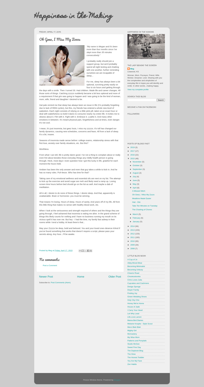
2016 (132, 155)
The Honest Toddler (135, 357)
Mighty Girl (132, 330)
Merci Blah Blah (134, 327)
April (135, 188)
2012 (132, 234)
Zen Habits (132, 364)
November (137, 162)
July (135, 177)
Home (80, 276)
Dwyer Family (133, 290)
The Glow (131, 354)
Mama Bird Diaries (135, 320)
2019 (132, 147)
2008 (132, 248)
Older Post (114, 276)
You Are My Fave (134, 361)
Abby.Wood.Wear (134, 263)
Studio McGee (133, 344)
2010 (132, 241)
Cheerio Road (133, 273)
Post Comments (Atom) (61, 282)
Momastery (132, 334)
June (135, 180)
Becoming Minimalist (136, 266)
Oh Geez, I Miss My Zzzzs (143, 195)
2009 (132, 245)
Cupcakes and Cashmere (138, 283)
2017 (132, 151)
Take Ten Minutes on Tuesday (144, 206)
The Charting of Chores (142, 210)
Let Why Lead (133, 314)
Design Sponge (133, 287)
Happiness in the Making (73, 16)
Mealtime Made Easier (141, 198)
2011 (132, 237)
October (136, 165)
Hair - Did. (136, 202)
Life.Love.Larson (134, 317)
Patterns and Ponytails (137, 341)
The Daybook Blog (135, 351)
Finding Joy (132, 293)
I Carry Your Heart (135, 310)
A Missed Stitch (138, 191)
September (138, 169)
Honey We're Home (135, 303)
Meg (132, 69)
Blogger (117, 380)
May (135, 184)
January (136, 222)
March (135, 214)
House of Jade (133, 307)
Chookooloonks (134, 276)
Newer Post (46, 276)
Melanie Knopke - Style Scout (139, 324)
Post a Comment (50, 265)
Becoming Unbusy (135, 270)
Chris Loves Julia (134, 280)
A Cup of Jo (132, 259)
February (137, 218)
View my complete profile (138, 89)
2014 (132, 226)
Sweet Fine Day (134, 347)
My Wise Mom (133, 337)
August (136, 173)
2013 (132, 230)
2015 (132, 158)
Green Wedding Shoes (137, 297)
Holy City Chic (133, 300)
